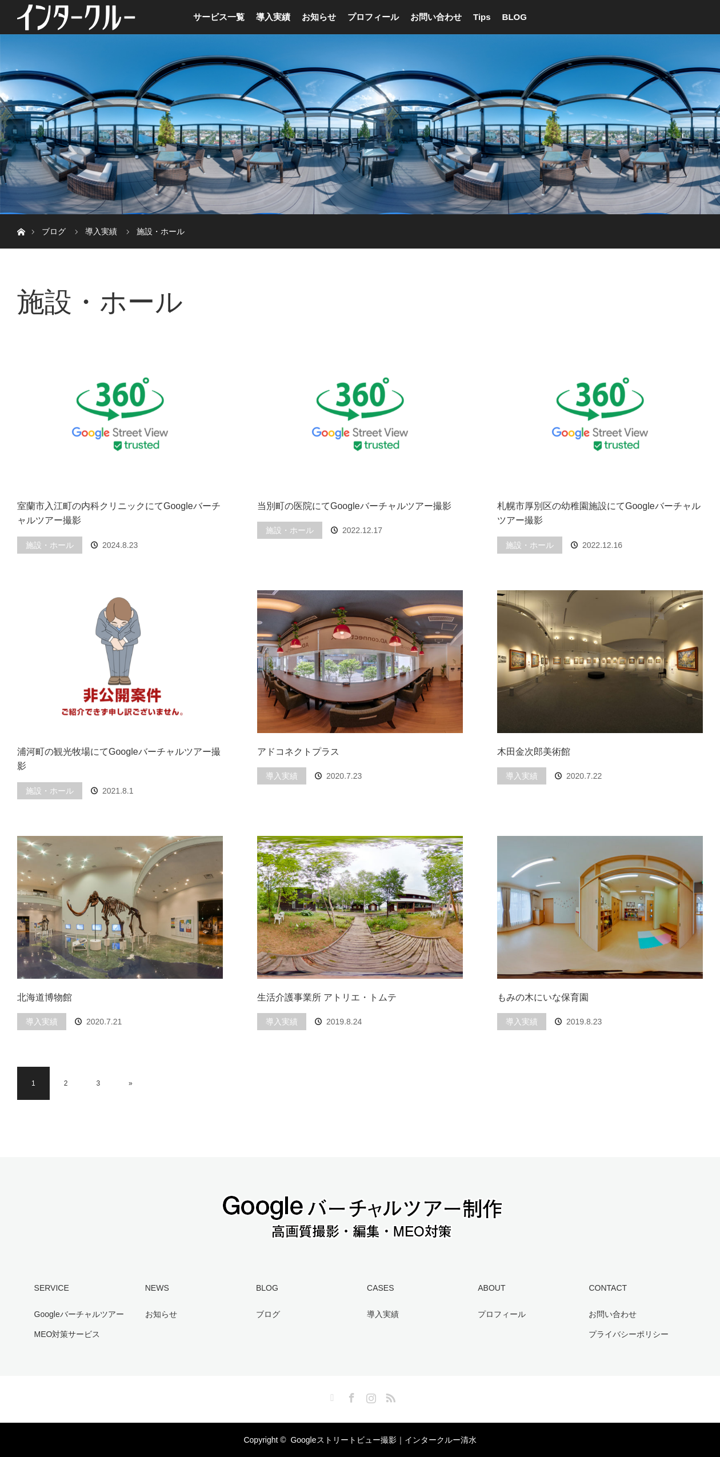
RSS (389, 1395)
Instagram (369, 1395)
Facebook (350, 1395)
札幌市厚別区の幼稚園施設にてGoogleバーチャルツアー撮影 (599, 513)
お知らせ (319, 17)
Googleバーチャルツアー (79, 1314)
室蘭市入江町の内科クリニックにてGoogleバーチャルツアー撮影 (119, 513)
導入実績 (273, 17)
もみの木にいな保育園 (543, 997)
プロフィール (373, 17)
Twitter (330, 1395)
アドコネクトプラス (298, 751)
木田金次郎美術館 (533, 751)
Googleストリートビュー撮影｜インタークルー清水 (383, 1439)
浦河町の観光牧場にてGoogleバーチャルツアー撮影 (119, 759)
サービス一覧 (219, 17)
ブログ (268, 1314)
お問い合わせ (436, 17)
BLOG (514, 17)
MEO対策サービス (67, 1334)
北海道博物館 (44, 997)
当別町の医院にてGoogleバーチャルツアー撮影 (354, 506)
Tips (482, 17)
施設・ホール (50, 545)
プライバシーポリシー (629, 1334)
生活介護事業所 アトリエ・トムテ (327, 997)
